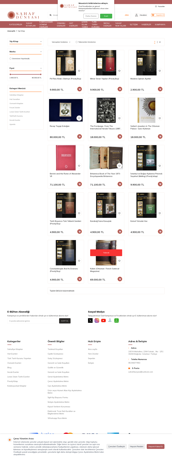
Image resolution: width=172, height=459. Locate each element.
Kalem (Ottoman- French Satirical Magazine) (104, 269)
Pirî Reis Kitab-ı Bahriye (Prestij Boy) (65, 78)
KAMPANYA (160, 24)
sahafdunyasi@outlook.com (140, 372)
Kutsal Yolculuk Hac (139, 221)
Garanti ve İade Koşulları (58, 363)
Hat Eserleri (12, 354)
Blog (9, 368)
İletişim (91, 363)
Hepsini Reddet (136, 446)
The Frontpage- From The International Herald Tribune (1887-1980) (105, 127)
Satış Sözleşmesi (55, 359)
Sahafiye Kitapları (17, 95)
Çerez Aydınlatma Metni (58, 382)
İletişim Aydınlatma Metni (58, 402)
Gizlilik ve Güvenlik (55, 368)
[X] (90, 321)
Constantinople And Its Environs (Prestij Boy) (64, 269)
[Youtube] (105, 321)
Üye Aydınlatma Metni (57, 386)
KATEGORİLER (15, 24)
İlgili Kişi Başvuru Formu (58, 398)
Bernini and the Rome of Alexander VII (65, 174)
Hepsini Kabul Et (155, 446)
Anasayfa (11, 31)
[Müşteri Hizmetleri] (113, 321)
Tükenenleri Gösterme (86, 42)
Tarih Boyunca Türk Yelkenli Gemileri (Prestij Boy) (65, 222)
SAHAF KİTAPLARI (30, 24)
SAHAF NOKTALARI (120, 24)
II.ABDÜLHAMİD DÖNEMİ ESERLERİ (46, 24)
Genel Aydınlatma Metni (58, 377)
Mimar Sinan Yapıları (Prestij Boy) (104, 78)
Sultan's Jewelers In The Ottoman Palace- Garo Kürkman (145, 127)
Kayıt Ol (64, 321)
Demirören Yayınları (19, 59)
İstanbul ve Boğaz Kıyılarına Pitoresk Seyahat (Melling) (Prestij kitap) (146, 174)
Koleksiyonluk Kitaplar (16, 386)
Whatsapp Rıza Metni (57, 419)
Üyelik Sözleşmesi (55, 354)
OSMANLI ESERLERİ (61, 24)
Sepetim (91, 359)
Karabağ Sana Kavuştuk (100, 221)
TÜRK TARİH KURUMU (96, 24)
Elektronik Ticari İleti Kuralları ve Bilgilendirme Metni (61, 412)
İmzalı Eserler (15, 120)
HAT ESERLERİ (73, 24)
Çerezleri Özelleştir (116, 446)
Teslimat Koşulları (55, 350)
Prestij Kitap (12, 382)
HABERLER (146, 24)
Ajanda (12, 124)
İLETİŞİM (134, 24)
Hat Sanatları (15, 99)
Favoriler (160, 6)
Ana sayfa (92, 350)
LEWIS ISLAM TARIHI (85, 24)
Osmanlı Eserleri (14, 363)
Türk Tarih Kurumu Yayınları (19, 359)
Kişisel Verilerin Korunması (59, 407)
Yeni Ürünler (93, 354)
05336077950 (134, 363)
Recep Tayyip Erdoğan (59, 126)
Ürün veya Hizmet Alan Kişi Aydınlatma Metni (65, 392)
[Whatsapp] (120, 321)
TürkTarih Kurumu (16, 116)
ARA (123, 15)
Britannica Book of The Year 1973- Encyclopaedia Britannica (105, 174)
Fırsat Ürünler (15, 108)
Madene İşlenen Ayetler (140, 78)
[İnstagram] (98, 321)
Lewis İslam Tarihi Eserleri (20, 112)
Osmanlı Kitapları (16, 103)
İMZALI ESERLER (107, 24)
